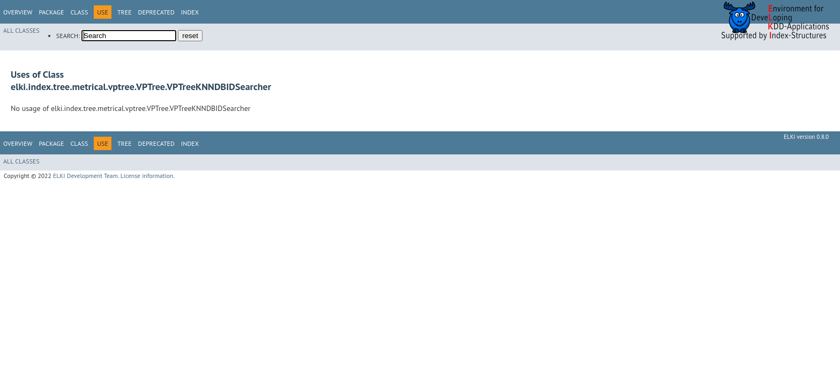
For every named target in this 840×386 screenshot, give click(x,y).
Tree (124, 12)
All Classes (21, 30)
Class (79, 12)
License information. (148, 176)
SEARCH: (68, 36)
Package (51, 12)
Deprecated (156, 12)
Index (190, 12)
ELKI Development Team (85, 176)
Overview (17, 12)
